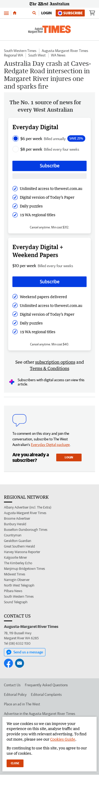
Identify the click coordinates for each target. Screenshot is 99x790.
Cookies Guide (62, 739)
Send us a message (24, 652)
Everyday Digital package (50, 444)
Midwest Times (14, 574)
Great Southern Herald (19, 546)
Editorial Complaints (46, 694)
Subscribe (70, 13)
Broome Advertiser (17, 518)
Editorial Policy (15, 694)
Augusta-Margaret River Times (65, 51)
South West (37, 55)
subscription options (55, 362)
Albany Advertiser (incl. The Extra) (27, 507)
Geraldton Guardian (17, 541)
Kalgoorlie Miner (15, 557)
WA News (58, 55)
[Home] (14, 13)
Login (46, 13)
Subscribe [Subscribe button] (49, 165)
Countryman (12, 535)
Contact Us (12, 685)
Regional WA (13, 55)
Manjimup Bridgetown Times (24, 569)
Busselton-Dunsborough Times (25, 530)
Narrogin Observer (17, 580)
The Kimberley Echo (18, 563)
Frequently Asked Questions (46, 685)
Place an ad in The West (22, 704)
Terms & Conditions (49, 368)
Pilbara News (13, 591)
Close (15, 763)
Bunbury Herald (15, 524)
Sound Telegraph (15, 602)
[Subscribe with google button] (49, 176)
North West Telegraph (19, 585)
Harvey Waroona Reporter (22, 552)
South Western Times (20, 51)
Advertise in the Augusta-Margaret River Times (39, 713)
